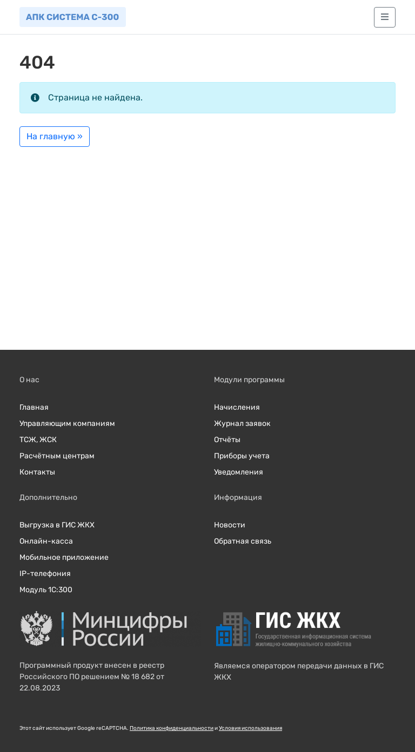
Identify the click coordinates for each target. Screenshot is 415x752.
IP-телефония (45, 573)
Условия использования (250, 728)
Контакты (37, 472)
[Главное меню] (385, 17)
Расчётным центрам (57, 455)
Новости (229, 525)
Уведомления (238, 472)
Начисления (237, 407)
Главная (34, 407)
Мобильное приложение (64, 557)
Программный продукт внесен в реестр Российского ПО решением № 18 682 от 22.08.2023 (91, 677)
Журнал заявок (242, 423)
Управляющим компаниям (67, 423)
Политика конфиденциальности (171, 728)
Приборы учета (242, 455)
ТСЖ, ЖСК (38, 439)
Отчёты (227, 439)
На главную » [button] (54, 136)
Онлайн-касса (46, 541)
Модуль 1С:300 (45, 589)
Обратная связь (242, 541)
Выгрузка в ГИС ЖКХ (57, 525)
